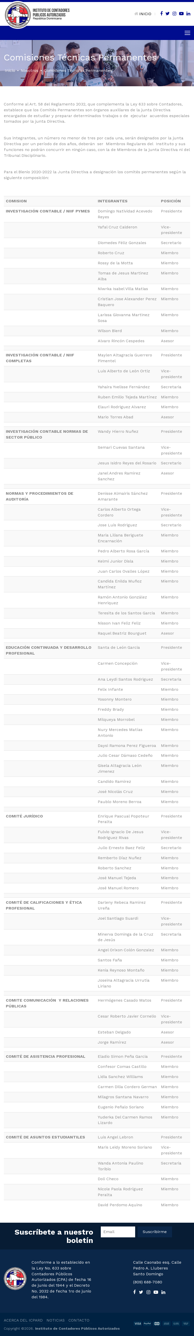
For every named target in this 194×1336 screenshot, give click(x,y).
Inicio (10, 70)
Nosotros (29, 70)
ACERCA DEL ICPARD (23, 1320)
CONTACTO (78, 1320)
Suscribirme (155, 1231)
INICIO (142, 14)
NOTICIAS (55, 1320)
